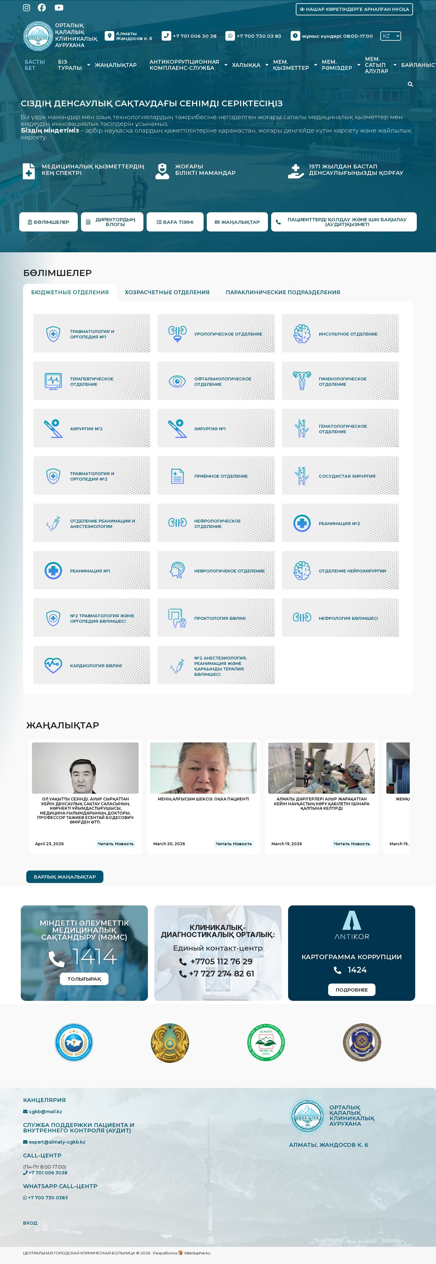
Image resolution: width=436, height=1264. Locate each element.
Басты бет (35, 65)
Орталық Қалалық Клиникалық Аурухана (76, 35)
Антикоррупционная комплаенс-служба (184, 65)
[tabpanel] (218, 498)
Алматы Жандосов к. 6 (128, 35)
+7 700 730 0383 (45, 1198)
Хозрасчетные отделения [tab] (167, 292)
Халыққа (246, 65)
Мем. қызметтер (291, 65)
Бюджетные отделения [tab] (70, 292)
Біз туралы (70, 65)
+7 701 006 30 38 (189, 36)
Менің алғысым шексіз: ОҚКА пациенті (203, 799)
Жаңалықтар (116, 65)
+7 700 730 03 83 (253, 36)
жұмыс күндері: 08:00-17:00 (332, 36)
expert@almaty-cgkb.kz (54, 1142)
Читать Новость (116, 843)
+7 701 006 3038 (45, 1173)
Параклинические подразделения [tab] (283, 292)
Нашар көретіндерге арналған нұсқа (354, 9)
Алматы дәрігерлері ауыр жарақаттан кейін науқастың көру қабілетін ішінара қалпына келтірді (321, 804)
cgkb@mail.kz (42, 1111)
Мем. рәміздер (337, 65)
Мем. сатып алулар (376, 65)
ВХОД (30, 1223)
